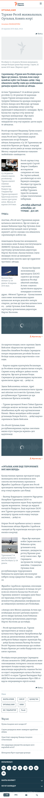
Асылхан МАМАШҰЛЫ (10, 24)
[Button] (39, 34)
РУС (16, 795)
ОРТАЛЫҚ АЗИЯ (8, 10)
